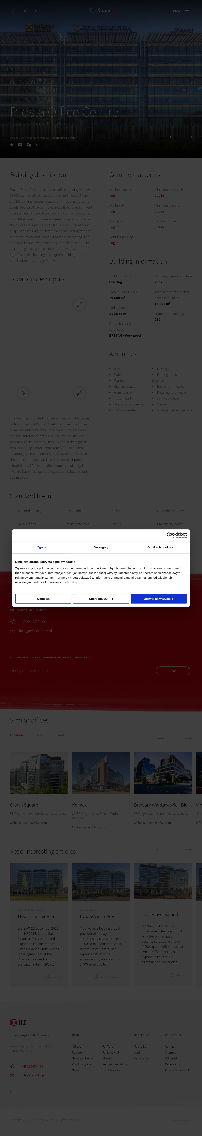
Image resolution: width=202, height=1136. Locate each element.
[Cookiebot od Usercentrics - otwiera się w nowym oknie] (169, 535)
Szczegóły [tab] (101, 547)
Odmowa (43, 598)
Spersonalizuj (101, 598)
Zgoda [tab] (41, 547)
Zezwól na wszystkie (158, 598)
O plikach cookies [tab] (160, 547)
